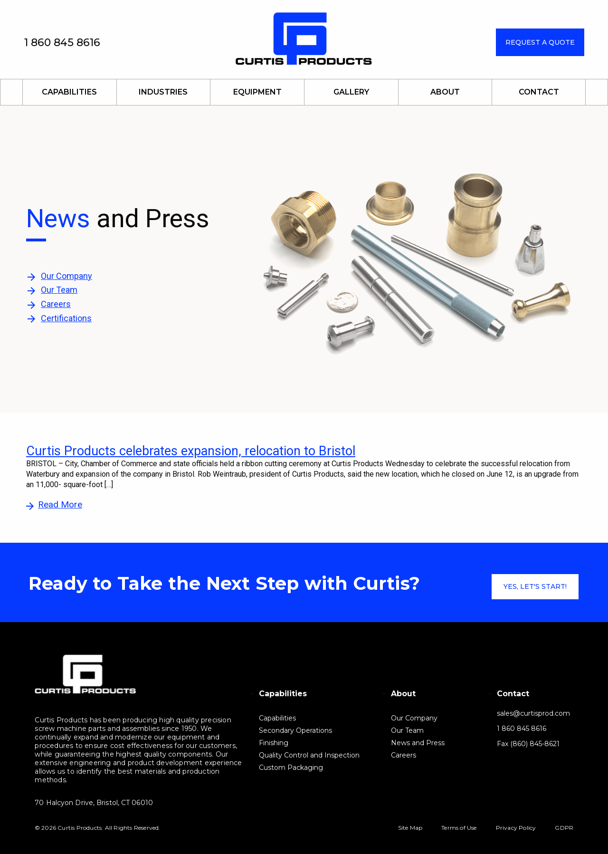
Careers (56, 304)
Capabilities (69, 91)
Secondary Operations (295, 730)
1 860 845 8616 (62, 42)
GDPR (564, 827)
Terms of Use (458, 827)
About (445, 91)
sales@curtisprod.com (533, 714)
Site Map (410, 827)
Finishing (273, 743)
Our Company (66, 276)
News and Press (418, 743)
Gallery (351, 91)
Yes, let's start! (535, 586)
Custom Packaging (291, 767)
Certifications (66, 318)
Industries (163, 91)
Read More (60, 504)
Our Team (59, 290)
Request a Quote (540, 42)
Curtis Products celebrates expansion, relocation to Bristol (190, 451)
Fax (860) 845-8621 (528, 744)
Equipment (257, 91)
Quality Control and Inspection (309, 755)
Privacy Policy (516, 827)
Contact (539, 91)
